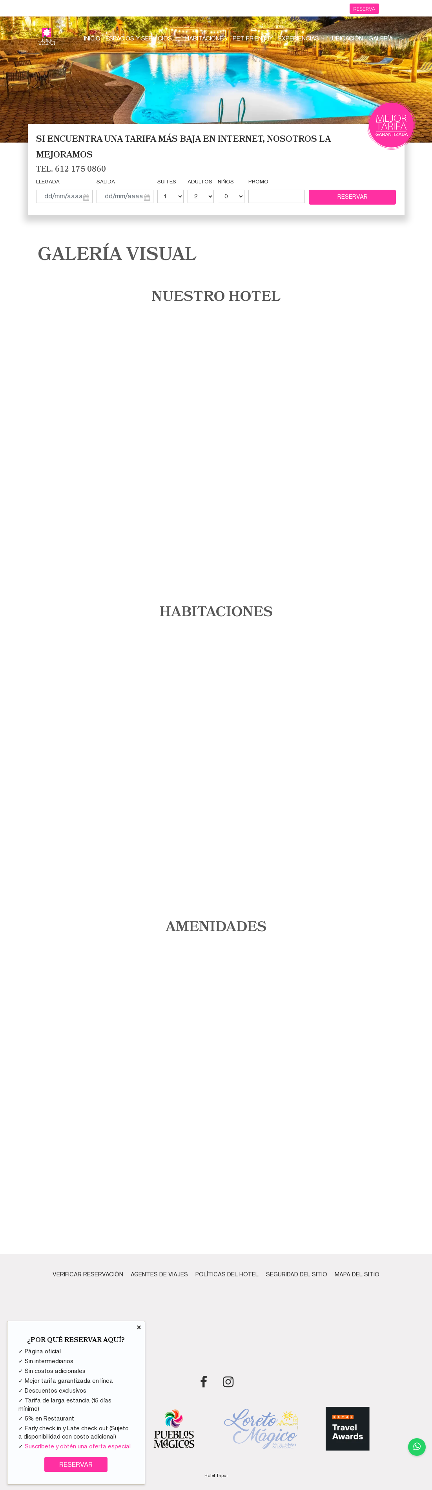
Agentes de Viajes (159, 1274)
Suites (166, 181)
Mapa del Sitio (357, 1274)
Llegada (48, 181)
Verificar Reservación (88, 1274)
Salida (106, 181)
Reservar (352, 196)
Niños (226, 181)
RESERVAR (76, 1465)
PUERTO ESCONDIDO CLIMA (216, 1327)
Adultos (200, 181)
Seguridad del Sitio (296, 1274)
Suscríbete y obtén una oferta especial (78, 1446)
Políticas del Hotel (227, 1274)
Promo (258, 181)
